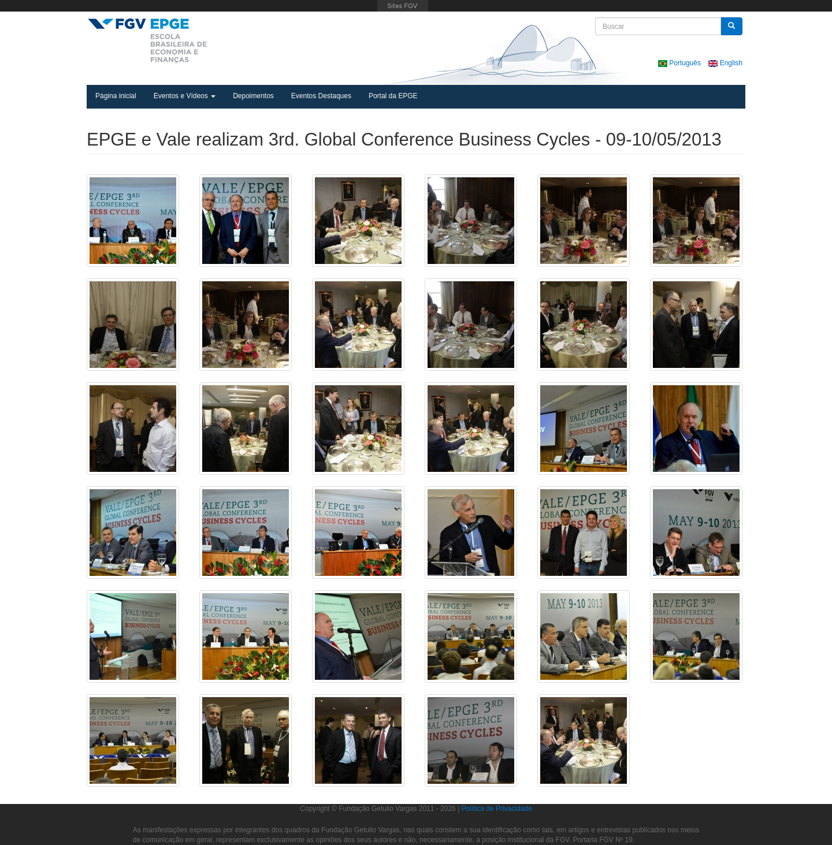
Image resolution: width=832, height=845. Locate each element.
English (725, 63)
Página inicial (115, 96)
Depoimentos (253, 96)
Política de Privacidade (497, 809)
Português (680, 63)
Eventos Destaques (321, 96)
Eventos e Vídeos (185, 96)
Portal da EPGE (393, 96)
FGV (403, 6)
